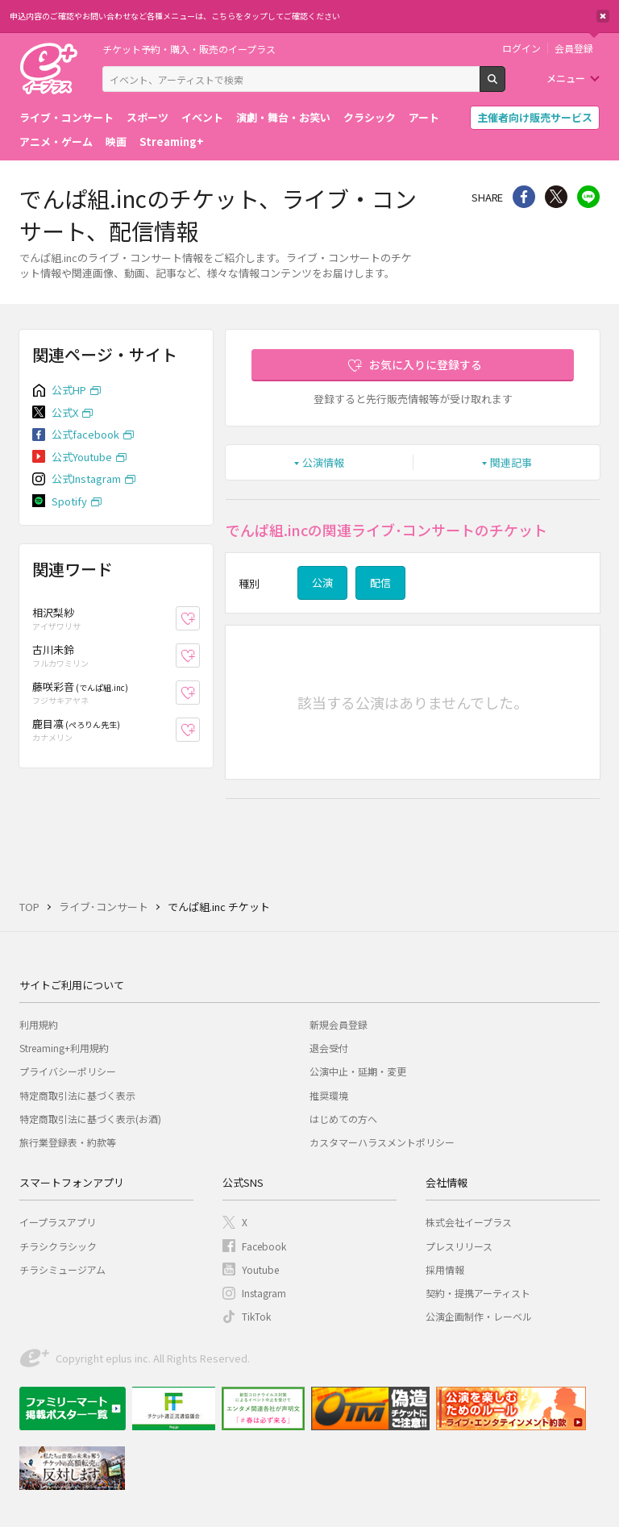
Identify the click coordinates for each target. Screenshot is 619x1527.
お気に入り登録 (199, 618)
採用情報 (445, 1269)
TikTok (256, 1316)
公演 (322, 582)
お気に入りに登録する (425, 364)
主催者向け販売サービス (534, 117)
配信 (380, 582)
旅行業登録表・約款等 (67, 1142)
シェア (524, 196)
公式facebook (85, 434)
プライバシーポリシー (67, 1071)
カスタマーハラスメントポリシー (382, 1142)
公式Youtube (82, 456)
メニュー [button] (565, 78)
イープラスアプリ (57, 1222)
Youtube (260, 1269)
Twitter (556, 196)
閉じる (602, 16)
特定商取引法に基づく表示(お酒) (90, 1118)
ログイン (521, 48)
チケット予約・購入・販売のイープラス (189, 49)
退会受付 (329, 1048)
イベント (202, 117)
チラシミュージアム (62, 1269)
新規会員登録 (339, 1024)
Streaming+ (171, 141)
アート (424, 117)
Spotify (69, 501)
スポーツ (147, 117)
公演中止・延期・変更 (358, 1071)
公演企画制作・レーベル (479, 1316)
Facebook (264, 1246)
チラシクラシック (58, 1246)
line (588, 196)
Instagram (264, 1293)
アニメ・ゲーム (56, 141)
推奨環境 (329, 1095)
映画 (116, 141)
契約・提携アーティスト (478, 1293)
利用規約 (38, 1024)
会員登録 (574, 48)
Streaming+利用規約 (64, 1048)
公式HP (69, 389)
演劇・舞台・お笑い (283, 117)
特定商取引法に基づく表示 (77, 1095)
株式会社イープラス (469, 1222)
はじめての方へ (343, 1118)
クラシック (369, 117)
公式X (65, 412)
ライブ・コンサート (66, 117)
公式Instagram (86, 478)
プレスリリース (459, 1246)
